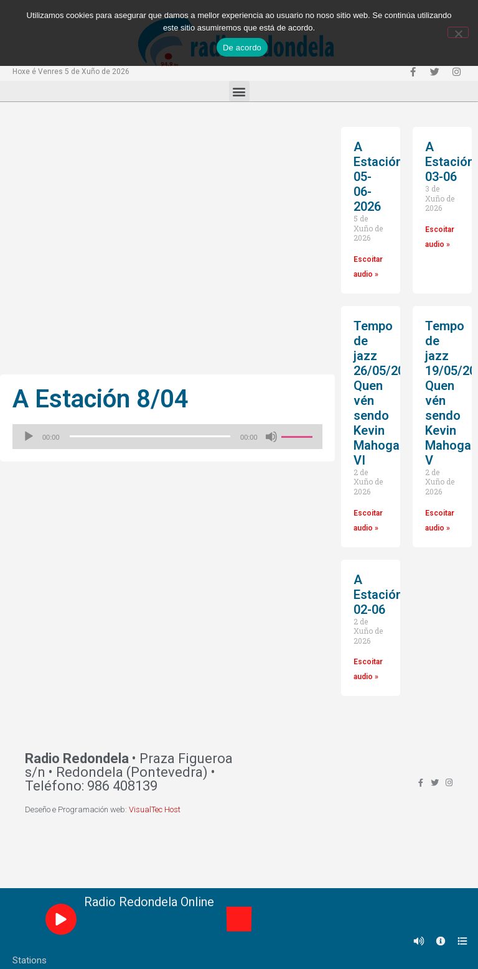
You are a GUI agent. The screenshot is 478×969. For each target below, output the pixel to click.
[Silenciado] (271, 436)
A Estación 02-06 (378, 594)
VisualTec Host (154, 809)
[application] (167, 436)
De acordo (242, 47)
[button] (239, 91)
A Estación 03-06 (449, 161)
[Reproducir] (28, 436)
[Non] (458, 32)
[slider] (150, 436)
